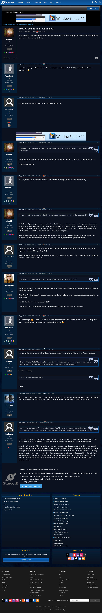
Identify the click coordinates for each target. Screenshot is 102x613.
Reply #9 (21, 349)
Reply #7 (21, 273)
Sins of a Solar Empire (25, 24)
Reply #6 (21, 244)
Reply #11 (22, 422)
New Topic (93, 8)
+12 (9, 49)
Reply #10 (22, 393)
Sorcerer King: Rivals (35, 595)
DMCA (57, 610)
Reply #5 (21, 209)
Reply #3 (21, 142)
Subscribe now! (26, 560)
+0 (9, 119)
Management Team (64, 580)
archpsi (9, 361)
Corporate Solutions (7, 577)
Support (58, 2)
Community (37, 2)
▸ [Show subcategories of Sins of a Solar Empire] (32, 24)
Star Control (33, 585)
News (45, 2)
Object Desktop (6, 574)
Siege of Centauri (34, 592)
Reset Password (91, 585)
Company (62, 571)
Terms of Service (50, 610)
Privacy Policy (40, 610)
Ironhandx (9, 434)
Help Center (90, 574)
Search (16, 12)
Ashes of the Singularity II (36, 574)
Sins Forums (41, 32)
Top (98, 64)
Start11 (3, 580)
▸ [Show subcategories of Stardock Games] (17, 24)
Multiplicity (4, 587)
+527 (9, 85)
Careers (61, 582)
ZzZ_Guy (9, 405)
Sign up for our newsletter (58, 600)
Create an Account (92, 580)
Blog (51, 2)
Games (28, 2)
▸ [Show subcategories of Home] (6, 24)
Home (4, 24)
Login (21, 12)
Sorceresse (9, 285)
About (60, 574)
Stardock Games (12, 24)
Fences (4, 582)
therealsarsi (9, 257)
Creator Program (63, 590)
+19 (9, 295)
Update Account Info (92, 587)
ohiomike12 (9, 109)
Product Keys (90, 582)
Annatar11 (9, 76)
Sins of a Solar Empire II (36, 582)
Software (20, 2)
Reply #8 (21, 316)
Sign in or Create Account (31, 486)
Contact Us (62, 592)
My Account (90, 577)
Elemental (32, 577)
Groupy (4, 590)
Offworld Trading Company (37, 590)
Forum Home (8, 12)
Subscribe (95, 600)
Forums (61, 595)
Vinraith (9, 39)
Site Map (62, 610)
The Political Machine (35, 587)
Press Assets (62, 587)
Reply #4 (21, 176)
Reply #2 (21, 97)
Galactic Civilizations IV (36, 580)
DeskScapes (5, 585)
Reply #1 (21, 64)
